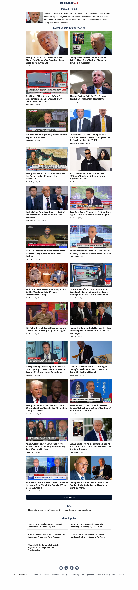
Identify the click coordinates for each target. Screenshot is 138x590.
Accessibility (74, 575)
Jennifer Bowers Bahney (33, 66)
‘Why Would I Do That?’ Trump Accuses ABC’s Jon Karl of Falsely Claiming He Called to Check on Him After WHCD (90, 137)
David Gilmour (74, 256)
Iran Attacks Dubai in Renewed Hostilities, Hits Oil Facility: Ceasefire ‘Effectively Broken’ (45, 253)
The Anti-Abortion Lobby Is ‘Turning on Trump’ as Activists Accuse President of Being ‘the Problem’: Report (89, 369)
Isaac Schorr (29, 140)
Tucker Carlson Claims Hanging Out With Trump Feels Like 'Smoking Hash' (45, 525)
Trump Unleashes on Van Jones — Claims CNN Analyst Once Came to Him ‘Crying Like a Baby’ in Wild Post (46, 408)
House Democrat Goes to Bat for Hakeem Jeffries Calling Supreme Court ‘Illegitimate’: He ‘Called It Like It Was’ (90, 408)
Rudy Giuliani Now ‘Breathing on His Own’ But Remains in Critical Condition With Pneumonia (45, 214)
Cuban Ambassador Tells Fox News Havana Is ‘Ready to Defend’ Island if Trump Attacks (90, 252)
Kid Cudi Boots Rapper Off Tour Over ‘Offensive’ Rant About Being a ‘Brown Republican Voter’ (88, 176)
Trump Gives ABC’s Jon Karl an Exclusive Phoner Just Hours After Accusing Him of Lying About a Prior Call (45, 60)
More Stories (69, 497)
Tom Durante (74, 491)
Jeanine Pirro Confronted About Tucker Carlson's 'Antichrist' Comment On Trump (88, 535)
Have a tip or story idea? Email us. (43, 510)
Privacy (64, 575)
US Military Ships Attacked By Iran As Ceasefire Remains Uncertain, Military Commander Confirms (44, 99)
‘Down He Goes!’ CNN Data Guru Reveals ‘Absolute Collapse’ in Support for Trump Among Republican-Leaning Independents (90, 292)
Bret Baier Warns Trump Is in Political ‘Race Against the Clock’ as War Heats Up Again (90, 213)
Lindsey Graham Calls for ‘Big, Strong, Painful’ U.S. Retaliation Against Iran (88, 97)
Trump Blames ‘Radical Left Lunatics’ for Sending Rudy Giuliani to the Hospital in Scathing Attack (89, 485)
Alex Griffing (30, 104)
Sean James (73, 66)
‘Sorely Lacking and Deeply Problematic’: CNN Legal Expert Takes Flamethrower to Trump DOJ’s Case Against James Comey (45, 369)
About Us (37, 575)
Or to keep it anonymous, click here (74, 510)
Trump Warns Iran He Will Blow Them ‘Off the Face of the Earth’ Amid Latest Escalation (45, 176)
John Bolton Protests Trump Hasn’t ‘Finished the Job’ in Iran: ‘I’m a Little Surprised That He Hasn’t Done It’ (47, 485)
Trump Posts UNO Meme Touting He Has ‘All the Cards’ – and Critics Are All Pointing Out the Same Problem (90, 446)
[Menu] (30, 3)
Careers (46, 575)
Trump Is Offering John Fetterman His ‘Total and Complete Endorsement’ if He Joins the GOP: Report (91, 330)
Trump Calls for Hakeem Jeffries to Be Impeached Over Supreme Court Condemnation (43, 547)
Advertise (55, 575)
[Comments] (48, 66)
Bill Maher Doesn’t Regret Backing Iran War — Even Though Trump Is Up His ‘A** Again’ (46, 329)
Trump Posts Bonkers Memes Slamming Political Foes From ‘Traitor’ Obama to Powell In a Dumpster (88, 60)
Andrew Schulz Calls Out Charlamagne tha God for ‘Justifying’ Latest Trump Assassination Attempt (46, 292)
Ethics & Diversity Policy (106, 575)
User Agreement (87, 575)
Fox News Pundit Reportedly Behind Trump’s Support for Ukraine (46, 136)
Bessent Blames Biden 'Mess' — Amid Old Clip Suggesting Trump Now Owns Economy (46, 535)
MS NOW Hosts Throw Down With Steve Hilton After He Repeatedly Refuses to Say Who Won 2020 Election (45, 446)
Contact (121, 575)
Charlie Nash (74, 298)
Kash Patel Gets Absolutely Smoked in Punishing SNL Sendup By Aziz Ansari (87, 525)
